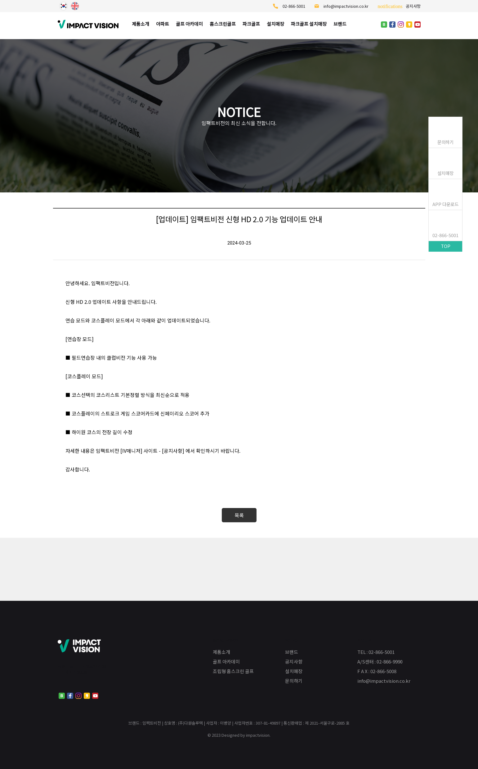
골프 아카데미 (226, 661)
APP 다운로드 (445, 204)
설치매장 (445, 173)
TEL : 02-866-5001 (376, 652)
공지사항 (399, 6)
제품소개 (221, 652)
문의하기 (445, 142)
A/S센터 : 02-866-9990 (380, 661)
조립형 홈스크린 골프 (233, 671)
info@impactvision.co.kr (342, 6)
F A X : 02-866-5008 (376, 671)
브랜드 (291, 652)
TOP (445, 246)
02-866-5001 (289, 6)
